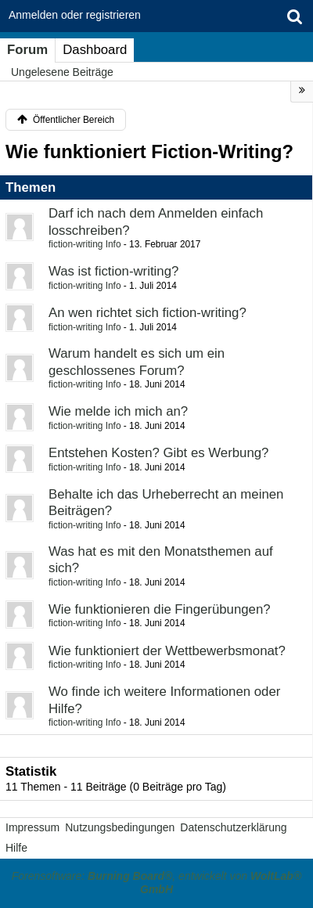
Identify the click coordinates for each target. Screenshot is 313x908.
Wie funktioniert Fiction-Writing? (149, 151)
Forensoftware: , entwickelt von (156, 883)
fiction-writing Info (85, 244)
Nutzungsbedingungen (119, 827)
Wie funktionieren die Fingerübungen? (160, 609)
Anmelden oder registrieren (75, 15)
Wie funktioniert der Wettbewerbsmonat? (167, 650)
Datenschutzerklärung (233, 827)
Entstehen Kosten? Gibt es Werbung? (158, 452)
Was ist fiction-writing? (113, 271)
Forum (27, 49)
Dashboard (95, 49)
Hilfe (16, 847)
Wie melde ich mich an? (118, 411)
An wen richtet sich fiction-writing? (147, 312)
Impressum (32, 827)
